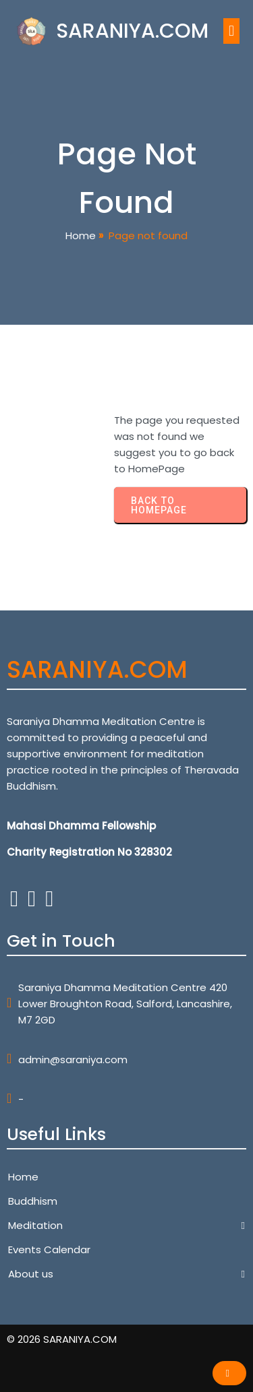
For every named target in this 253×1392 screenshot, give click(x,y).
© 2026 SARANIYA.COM (62, 1339)
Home (80, 235)
